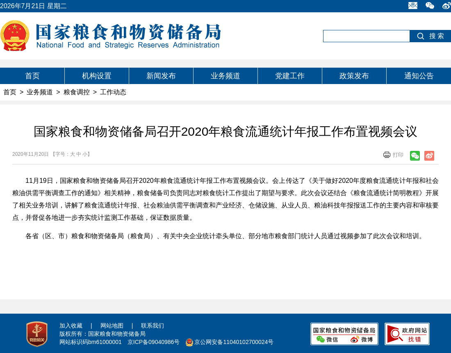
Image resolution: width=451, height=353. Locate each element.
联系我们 (152, 325)
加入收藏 (70, 325)
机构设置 (97, 76)
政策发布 (354, 76)
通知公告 (419, 76)
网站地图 (111, 325)
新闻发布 (161, 76)
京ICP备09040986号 (154, 342)
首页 (32, 76)
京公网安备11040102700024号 (233, 342)
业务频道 (225, 76)
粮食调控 (77, 92)
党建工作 (290, 76)
